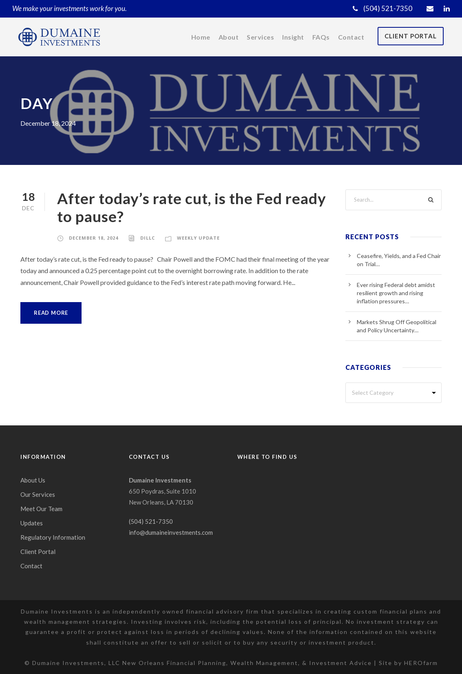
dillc (149, 237)
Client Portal (410, 36)
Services (259, 36)
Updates (31, 523)
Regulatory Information (51, 537)
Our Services (38, 494)
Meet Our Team (41, 508)
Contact (351, 36)
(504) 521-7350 (383, 8)
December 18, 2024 (94, 237)
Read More (51, 313)
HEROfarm (421, 662)
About (227, 36)
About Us (33, 480)
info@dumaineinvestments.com (171, 532)
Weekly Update (201, 237)
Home (199, 36)
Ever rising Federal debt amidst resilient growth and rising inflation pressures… (396, 293)
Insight (292, 36)
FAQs (321, 36)
